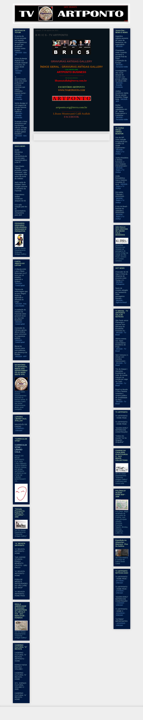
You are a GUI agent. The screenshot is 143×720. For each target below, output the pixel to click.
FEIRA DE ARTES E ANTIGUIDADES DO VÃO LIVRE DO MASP (21, 584)
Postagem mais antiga (98, 137)
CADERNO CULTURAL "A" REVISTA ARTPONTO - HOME (20, 657)
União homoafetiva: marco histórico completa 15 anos (121, 180)
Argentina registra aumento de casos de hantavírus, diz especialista (121, 40)
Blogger (91, 715)
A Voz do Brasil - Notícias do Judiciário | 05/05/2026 (121, 209)
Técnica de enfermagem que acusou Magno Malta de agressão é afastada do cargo (21, 295)
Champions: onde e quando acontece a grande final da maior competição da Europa (121, 56)
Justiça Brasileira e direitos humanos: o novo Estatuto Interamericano (121, 162)
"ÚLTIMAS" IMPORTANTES (121, 620)
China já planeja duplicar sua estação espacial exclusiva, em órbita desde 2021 (21, 64)
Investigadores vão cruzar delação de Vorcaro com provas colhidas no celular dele (121, 76)
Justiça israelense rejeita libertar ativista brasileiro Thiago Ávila (121, 95)
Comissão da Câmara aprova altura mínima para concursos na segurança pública (21, 333)
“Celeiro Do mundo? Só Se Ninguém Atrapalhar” (121, 439)
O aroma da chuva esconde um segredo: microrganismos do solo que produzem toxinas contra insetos (21, 43)
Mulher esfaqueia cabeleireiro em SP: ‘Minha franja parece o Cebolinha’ (121, 110)
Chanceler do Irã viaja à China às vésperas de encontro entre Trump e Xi (121, 276)
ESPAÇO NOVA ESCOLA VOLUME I (21, 667)
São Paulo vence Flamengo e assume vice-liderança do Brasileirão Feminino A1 (121, 326)
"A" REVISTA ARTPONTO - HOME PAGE (20, 594)
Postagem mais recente (45, 137)
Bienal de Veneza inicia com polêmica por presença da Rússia (21, 350)
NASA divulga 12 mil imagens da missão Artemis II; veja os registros (21, 107)
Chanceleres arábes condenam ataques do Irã (20, 198)
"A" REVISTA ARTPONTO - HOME (20, 551)
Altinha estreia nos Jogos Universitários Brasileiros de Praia (120, 343)
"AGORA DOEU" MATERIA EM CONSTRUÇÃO (121, 430)
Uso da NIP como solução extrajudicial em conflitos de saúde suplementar (121, 142)
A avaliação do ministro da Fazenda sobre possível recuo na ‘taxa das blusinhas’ (20, 315)
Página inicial (72, 137)
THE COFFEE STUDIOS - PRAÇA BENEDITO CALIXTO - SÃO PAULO (21, 562)
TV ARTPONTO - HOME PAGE (121, 417)
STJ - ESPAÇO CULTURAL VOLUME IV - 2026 (20, 686)
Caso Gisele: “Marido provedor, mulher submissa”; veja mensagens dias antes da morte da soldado (21, 172)
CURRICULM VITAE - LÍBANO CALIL (21, 448)
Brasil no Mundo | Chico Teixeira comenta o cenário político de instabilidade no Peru (121, 394)
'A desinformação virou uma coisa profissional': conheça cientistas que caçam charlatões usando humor (21, 85)
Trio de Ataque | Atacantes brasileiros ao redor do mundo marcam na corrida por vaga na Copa (121, 375)
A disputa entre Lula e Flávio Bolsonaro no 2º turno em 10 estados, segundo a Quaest (21, 275)
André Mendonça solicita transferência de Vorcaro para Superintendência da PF (21, 156)
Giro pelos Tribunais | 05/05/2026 (119, 194)
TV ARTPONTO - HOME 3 (121, 610)
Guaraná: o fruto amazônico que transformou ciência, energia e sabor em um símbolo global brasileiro (21, 128)
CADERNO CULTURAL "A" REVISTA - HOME (20, 676)
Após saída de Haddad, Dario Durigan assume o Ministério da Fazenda (21, 186)
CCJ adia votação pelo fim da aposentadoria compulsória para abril (21, 210)
